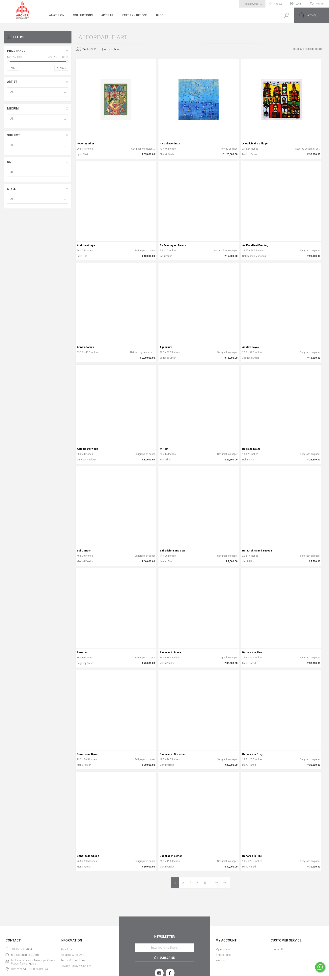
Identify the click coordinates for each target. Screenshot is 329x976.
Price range (16, 50)
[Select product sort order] (117, 49)
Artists (107, 15)
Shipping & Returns (72, 954)
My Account (223, 949)
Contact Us (278, 949)
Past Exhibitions (134, 15)
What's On (56, 15)
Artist (12, 81)
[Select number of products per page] (81, 49)
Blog (159, 15)
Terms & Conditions (73, 960)
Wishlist (221, 960)
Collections (82, 15)
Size (10, 162)
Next (216, 882)
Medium (13, 108)
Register (278, 3)
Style (11, 188)
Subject (13, 135)
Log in (299, 3)
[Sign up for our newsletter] (164, 947)
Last (224, 882)
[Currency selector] (252, 4)
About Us (66, 949)
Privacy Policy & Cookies (76, 965)
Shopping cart (224, 954)
